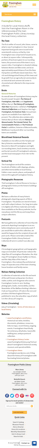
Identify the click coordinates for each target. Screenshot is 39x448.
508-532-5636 (19, 385)
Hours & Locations (18, 429)
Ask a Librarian (18, 427)
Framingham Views (14, 350)
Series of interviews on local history (18, 308)
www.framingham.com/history (19, 318)
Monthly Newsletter (18, 432)
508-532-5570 (19, 375)
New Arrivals (18, 436)
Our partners (18, 412)
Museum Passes (18, 424)
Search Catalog (18, 422)
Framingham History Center (18, 339)
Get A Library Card (18, 434)
